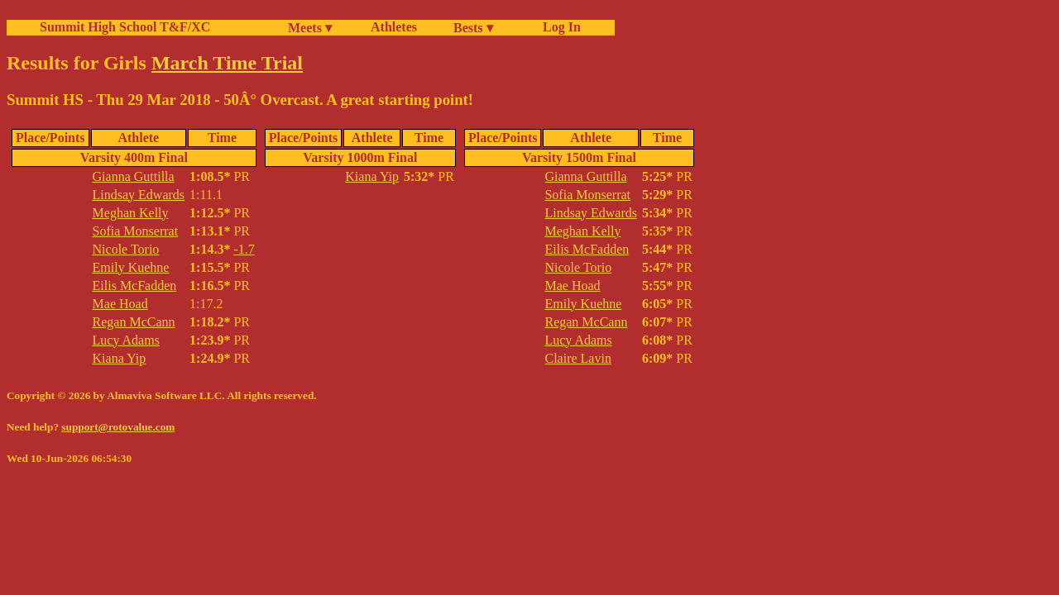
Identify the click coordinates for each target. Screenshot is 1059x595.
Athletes (394, 27)
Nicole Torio (126, 249)
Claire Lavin (577, 358)
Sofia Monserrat (136, 231)
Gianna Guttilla (134, 176)
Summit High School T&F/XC (125, 27)
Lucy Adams (126, 340)
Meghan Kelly (131, 213)
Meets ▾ (310, 28)
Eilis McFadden (135, 285)
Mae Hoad (120, 304)
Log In (558, 27)
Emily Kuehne (131, 267)
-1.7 (243, 249)
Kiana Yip (119, 358)
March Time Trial (227, 63)
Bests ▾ (473, 28)
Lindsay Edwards (139, 195)
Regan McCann (134, 322)
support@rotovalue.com (118, 427)
